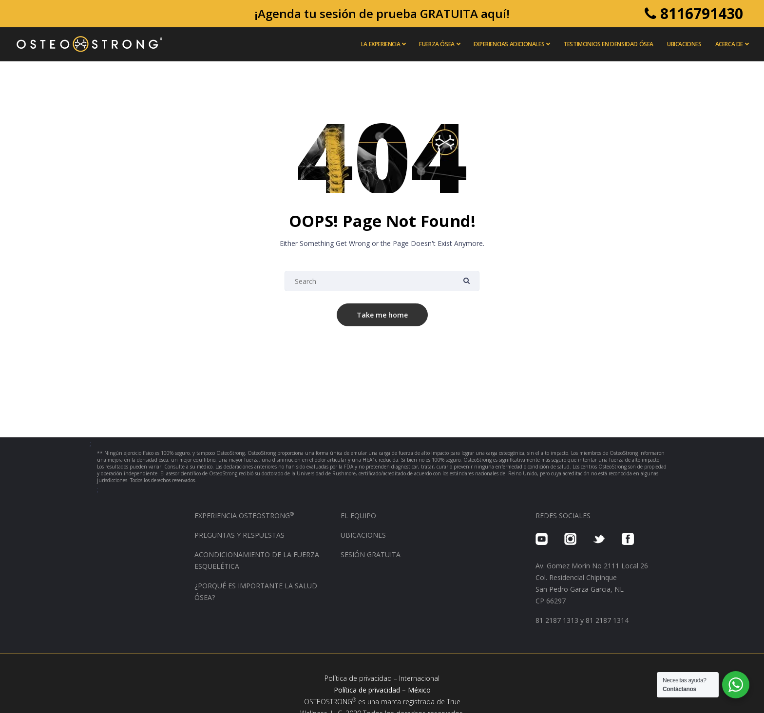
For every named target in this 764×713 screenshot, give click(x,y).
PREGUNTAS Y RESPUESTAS (239, 535)
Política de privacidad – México (382, 689)
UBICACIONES (363, 535)
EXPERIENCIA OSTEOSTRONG (244, 515)
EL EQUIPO (358, 515)
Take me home (382, 314)
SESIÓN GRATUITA (371, 554)
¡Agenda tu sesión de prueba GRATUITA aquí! (382, 13)
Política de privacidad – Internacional (382, 678)
